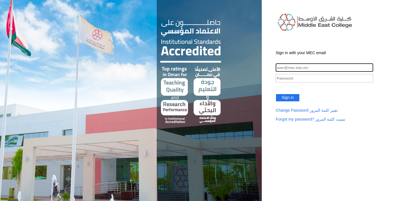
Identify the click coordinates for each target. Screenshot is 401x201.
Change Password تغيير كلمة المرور (307, 110)
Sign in (288, 97)
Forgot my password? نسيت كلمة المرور (310, 119)
